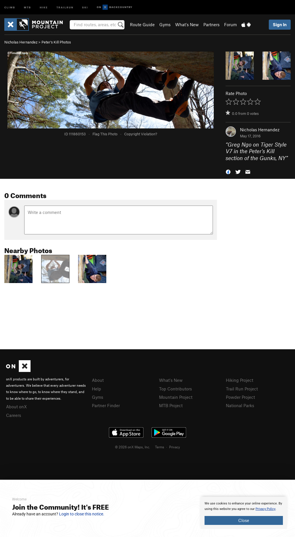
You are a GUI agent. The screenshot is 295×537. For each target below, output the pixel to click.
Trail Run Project (242, 388)
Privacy (174, 447)
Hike (44, 7)
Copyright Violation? (140, 134)
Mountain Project (175, 397)
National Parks (240, 405)
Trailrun (64, 7)
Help (96, 388)
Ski (85, 7)
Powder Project (240, 397)
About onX (16, 406)
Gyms (165, 24)
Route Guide (142, 24)
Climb (9, 7)
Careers (13, 415)
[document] (244, 513)
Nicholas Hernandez (20, 42)
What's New (187, 24)
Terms (159, 447)
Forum (230, 24)
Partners (211, 24)
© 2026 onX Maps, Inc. (132, 447)
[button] (228, 171)
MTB (27, 7)
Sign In (280, 24)
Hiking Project (239, 380)
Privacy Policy (265, 509)
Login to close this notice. (81, 514)
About (98, 380)
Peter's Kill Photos (56, 42)
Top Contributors (175, 388)
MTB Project (171, 405)
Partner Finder (106, 405)
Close (243, 520)
